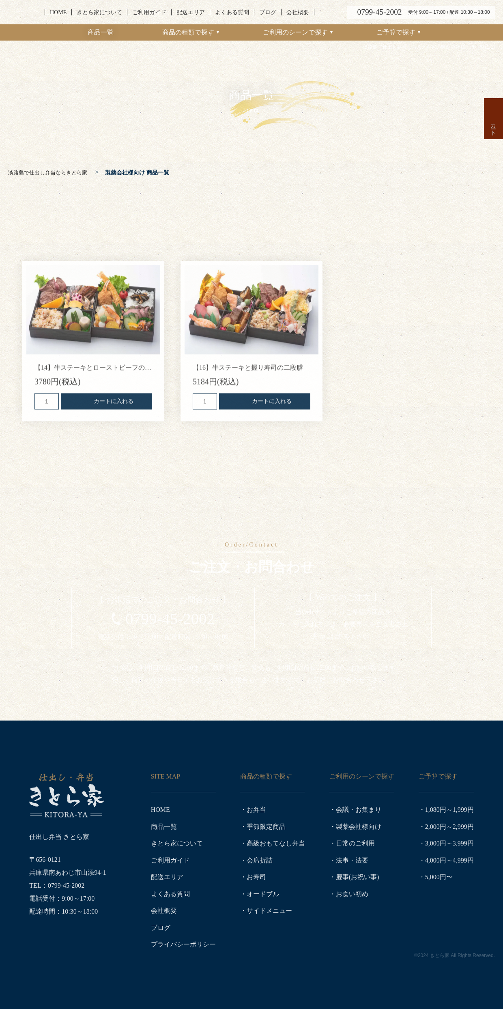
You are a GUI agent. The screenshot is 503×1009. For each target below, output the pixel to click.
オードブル (263, 890)
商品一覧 (101, 32)
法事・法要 (352, 857)
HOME (58, 12)
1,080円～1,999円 (449, 809)
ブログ (267, 12)
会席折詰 (260, 857)
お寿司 (256, 874)
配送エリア (190, 12)
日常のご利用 (355, 841)
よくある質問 (232, 12)
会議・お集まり (358, 809)
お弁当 (256, 809)
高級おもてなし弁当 (276, 841)
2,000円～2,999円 (449, 825)
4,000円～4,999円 (449, 857)
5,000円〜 (439, 874)
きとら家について (99, 12)
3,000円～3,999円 (449, 841)
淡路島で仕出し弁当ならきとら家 (23, 12)
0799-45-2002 (170, 618)
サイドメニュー (269, 906)
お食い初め (352, 890)
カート (493, 172)
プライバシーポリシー (183, 939)
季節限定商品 (266, 825)
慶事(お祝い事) (357, 874)
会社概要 (297, 12)
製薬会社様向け (358, 825)
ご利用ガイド (149, 12)
